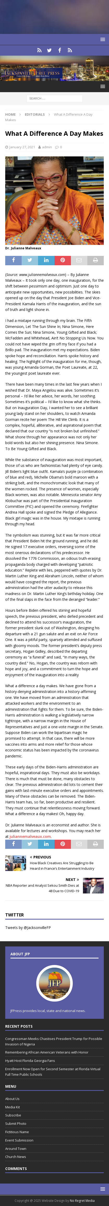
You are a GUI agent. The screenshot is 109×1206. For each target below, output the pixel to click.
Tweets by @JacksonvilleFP (28, 927)
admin (47, 147)
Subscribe (13, 1115)
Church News (15, 1156)
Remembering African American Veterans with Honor (46, 1052)
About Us (12, 1098)
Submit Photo (15, 1123)
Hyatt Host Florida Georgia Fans (30, 1060)
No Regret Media (82, 1200)
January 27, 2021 (22, 147)
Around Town (15, 1148)
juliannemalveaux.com (30, 836)
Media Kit (12, 1107)
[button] (102, 39)
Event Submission (19, 1140)
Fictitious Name (17, 1131)
